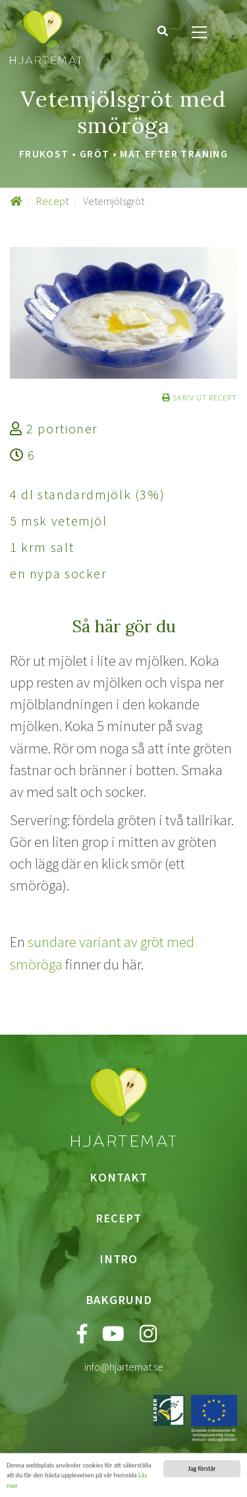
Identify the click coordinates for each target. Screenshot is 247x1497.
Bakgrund (119, 1299)
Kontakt (118, 1177)
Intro (118, 1258)
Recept (52, 200)
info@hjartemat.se (123, 1366)
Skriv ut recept (199, 397)
